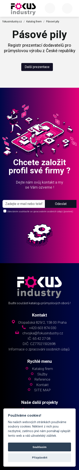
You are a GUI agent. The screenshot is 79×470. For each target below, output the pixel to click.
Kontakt (42, 385)
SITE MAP (42, 390)
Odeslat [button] (61, 204)
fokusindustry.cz (12, 21)
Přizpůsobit (39, 457)
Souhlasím (39, 447)
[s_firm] (24, 204)
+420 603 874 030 (42, 328)
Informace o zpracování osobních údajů (39, 349)
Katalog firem (34, 21)
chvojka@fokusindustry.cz (42, 333)
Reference (42, 379)
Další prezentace (37, 67)
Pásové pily (52, 21)
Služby (42, 374)
